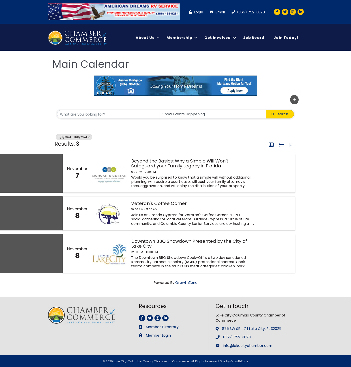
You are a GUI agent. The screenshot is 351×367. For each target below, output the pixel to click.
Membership (179, 37)
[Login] (195, 12)
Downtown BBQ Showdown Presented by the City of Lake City (189, 244)
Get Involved (217, 37)
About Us (145, 37)
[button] (294, 99)
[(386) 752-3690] (247, 12)
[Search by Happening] (213, 114)
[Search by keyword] (108, 114)
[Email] (216, 12)
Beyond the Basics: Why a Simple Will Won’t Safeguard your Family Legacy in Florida (179, 163)
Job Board (253, 37)
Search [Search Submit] (280, 114)
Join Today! (286, 37)
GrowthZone (186, 282)
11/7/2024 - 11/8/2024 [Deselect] (74, 137)
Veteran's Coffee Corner (159, 203)
